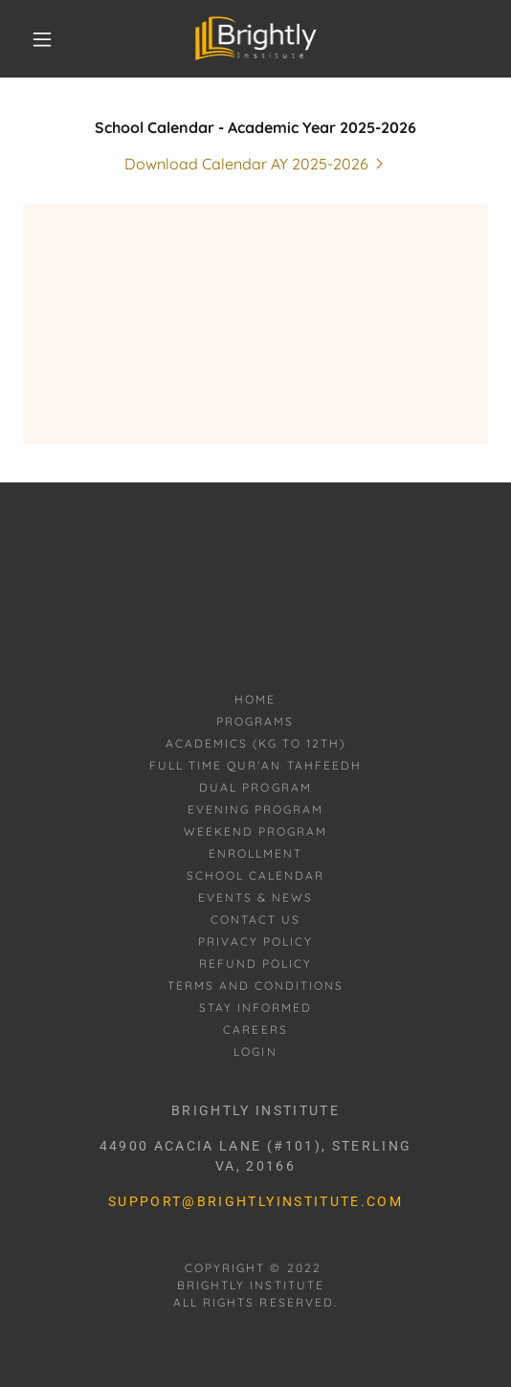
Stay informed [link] (255, 1007)
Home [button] (255, 699)
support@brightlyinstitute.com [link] (255, 1201)
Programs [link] (255, 721)
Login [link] (255, 1051)
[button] (46, 39)
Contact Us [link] (255, 919)
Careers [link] (255, 1029)
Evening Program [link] (255, 809)
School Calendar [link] (255, 875)
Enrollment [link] (255, 853)
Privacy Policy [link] (255, 941)
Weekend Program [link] (255, 831)
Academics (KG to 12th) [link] (255, 743)
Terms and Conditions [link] (255, 985)
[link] (255, 38)
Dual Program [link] (255, 787)
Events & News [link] (255, 897)
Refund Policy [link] (255, 963)
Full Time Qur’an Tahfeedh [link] (255, 765)
